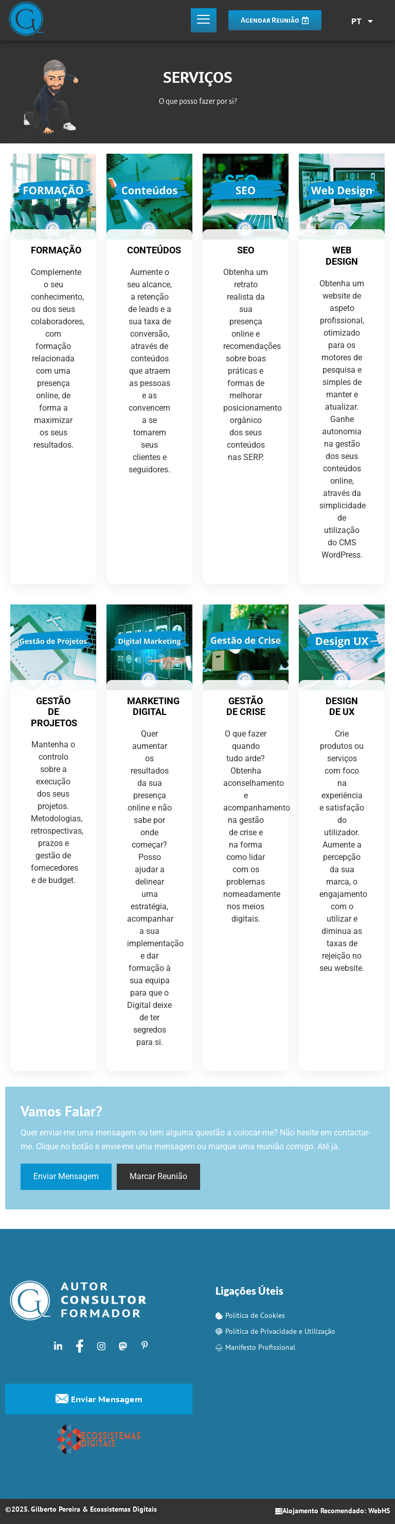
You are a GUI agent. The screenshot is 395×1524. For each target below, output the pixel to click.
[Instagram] (101, 1345)
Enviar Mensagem (66, 1177)
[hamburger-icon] (204, 20)
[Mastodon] (123, 1345)
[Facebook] (79, 1345)
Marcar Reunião (158, 1177)
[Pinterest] (144, 1345)
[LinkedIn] (58, 1345)
